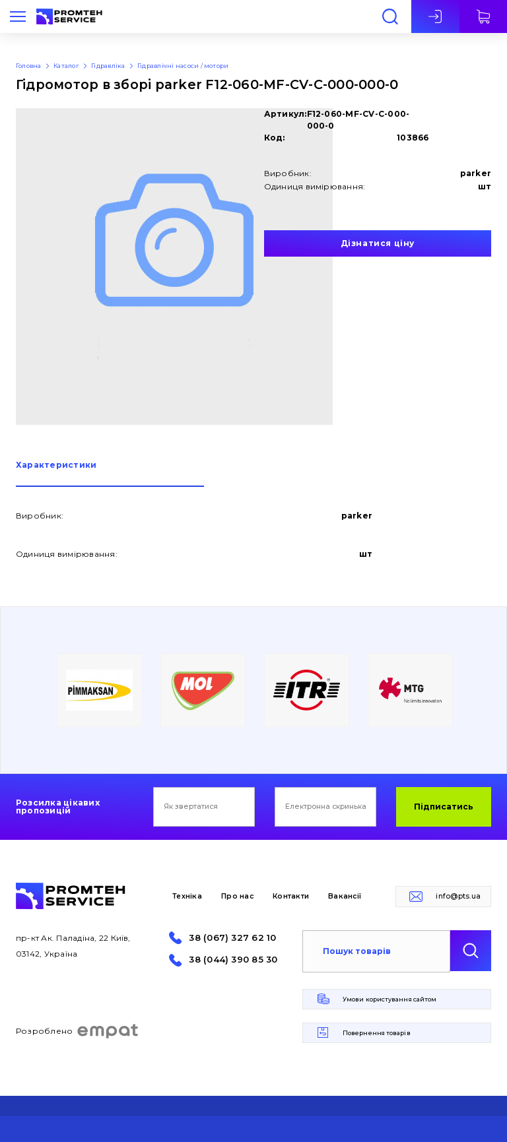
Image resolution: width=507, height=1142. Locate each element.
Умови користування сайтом (389, 999)
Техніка (187, 896)
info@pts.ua (458, 896)
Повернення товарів (377, 1032)
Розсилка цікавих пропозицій (58, 807)
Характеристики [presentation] (56, 465)
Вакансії (344, 896)
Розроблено (77, 1031)
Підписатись (443, 806)
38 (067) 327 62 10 (232, 938)
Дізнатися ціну (378, 243)
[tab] (110, 474)
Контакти (291, 896)
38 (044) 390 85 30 (233, 959)
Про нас (237, 896)
